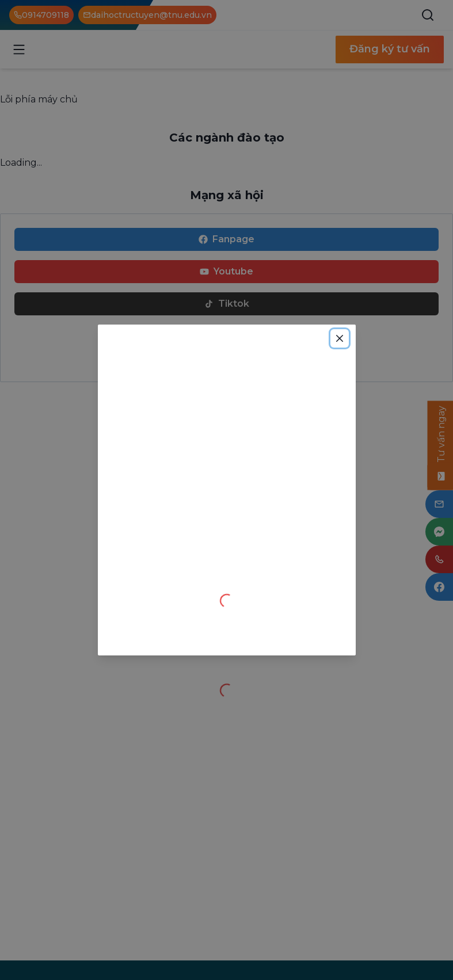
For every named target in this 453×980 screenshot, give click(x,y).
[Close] (339, 338)
